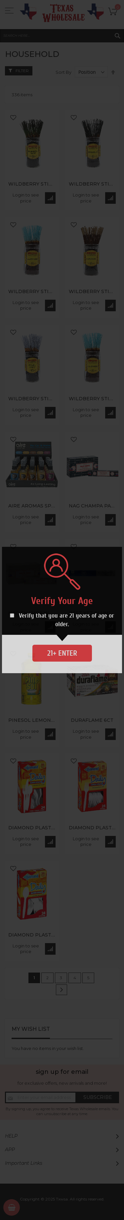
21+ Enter (62, 653)
